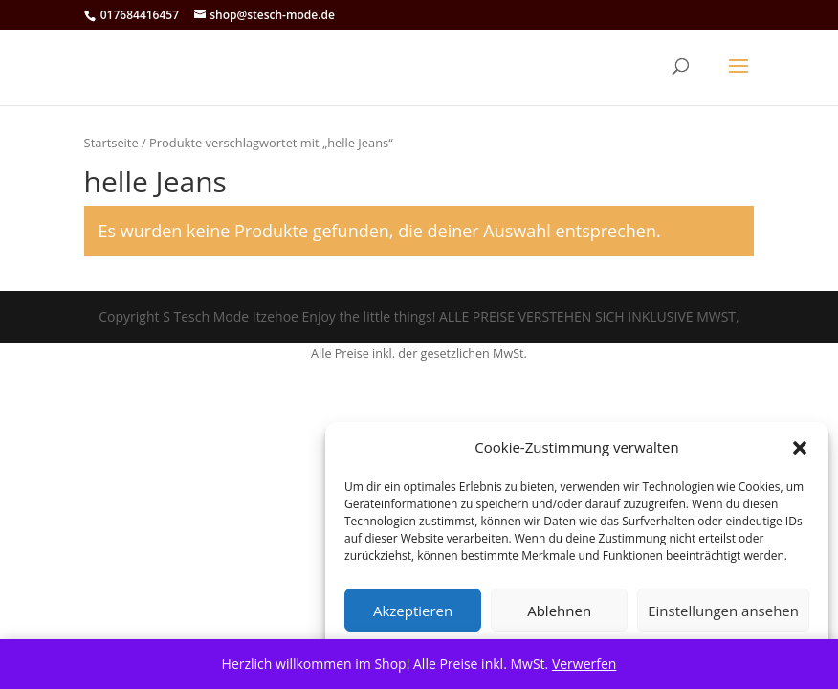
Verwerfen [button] (584, 664)
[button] (799, 447)
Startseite (111, 142)
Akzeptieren (412, 610)
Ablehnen (559, 610)
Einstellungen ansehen (723, 610)
